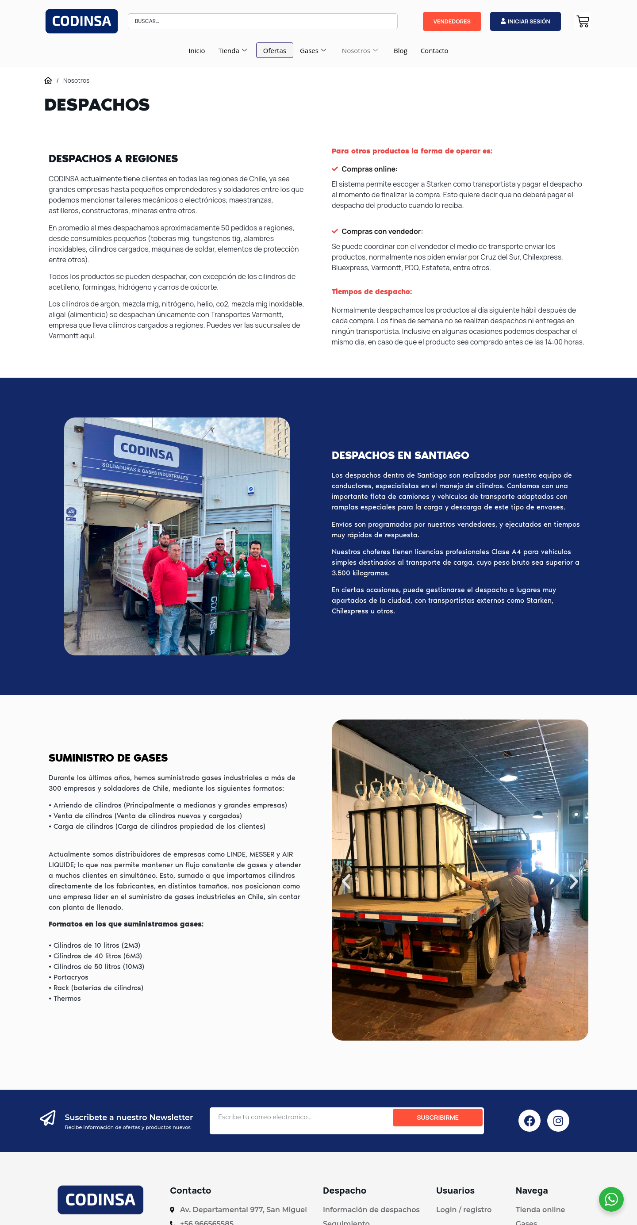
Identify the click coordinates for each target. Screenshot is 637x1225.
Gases (313, 50)
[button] (346, 881)
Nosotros (360, 50)
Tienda (233, 50)
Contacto (435, 50)
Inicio (196, 50)
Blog (400, 50)
